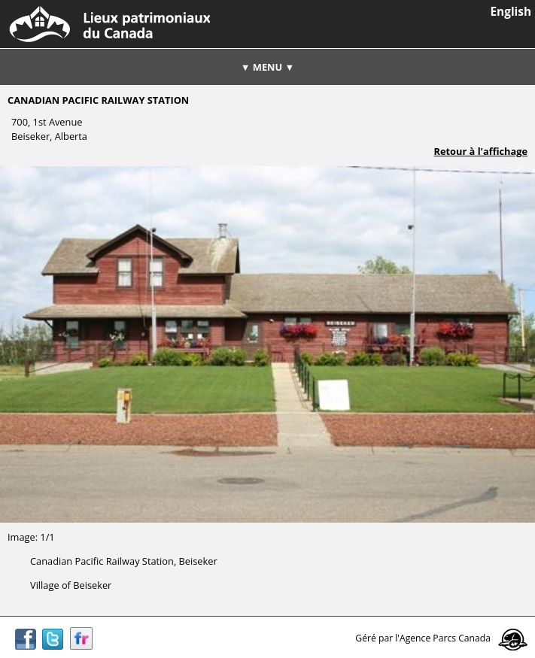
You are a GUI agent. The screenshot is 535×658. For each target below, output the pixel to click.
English (511, 12)
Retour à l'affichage (480, 151)
